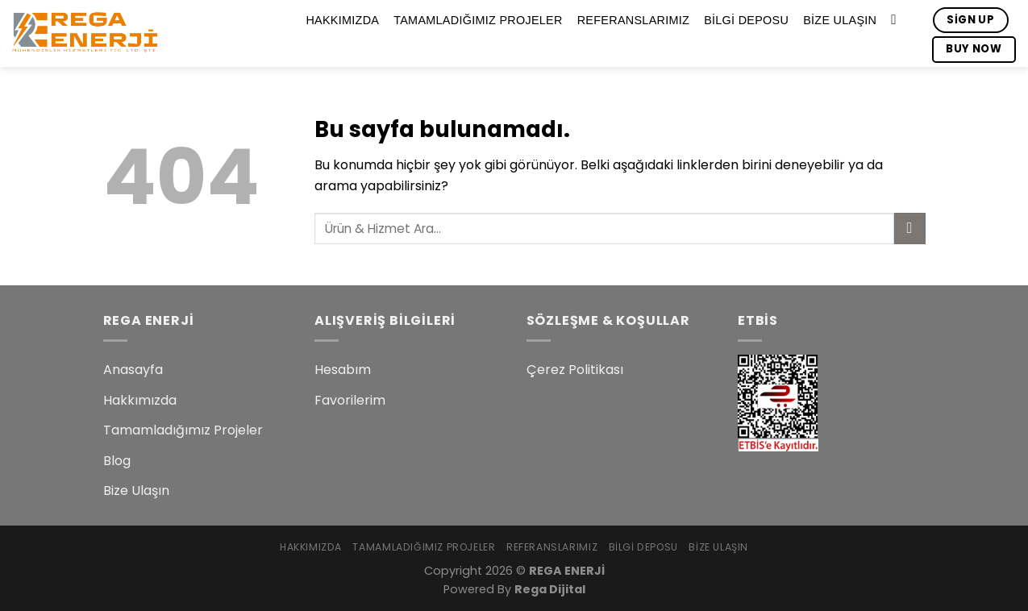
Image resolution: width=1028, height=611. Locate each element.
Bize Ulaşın (839, 20)
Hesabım (342, 369)
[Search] (898, 20)
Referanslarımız (633, 20)
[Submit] (910, 228)
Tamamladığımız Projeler (477, 20)
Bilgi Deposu (746, 20)
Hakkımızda (342, 20)
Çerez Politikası (574, 369)
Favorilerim (349, 400)
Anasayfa (133, 369)
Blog (117, 460)
